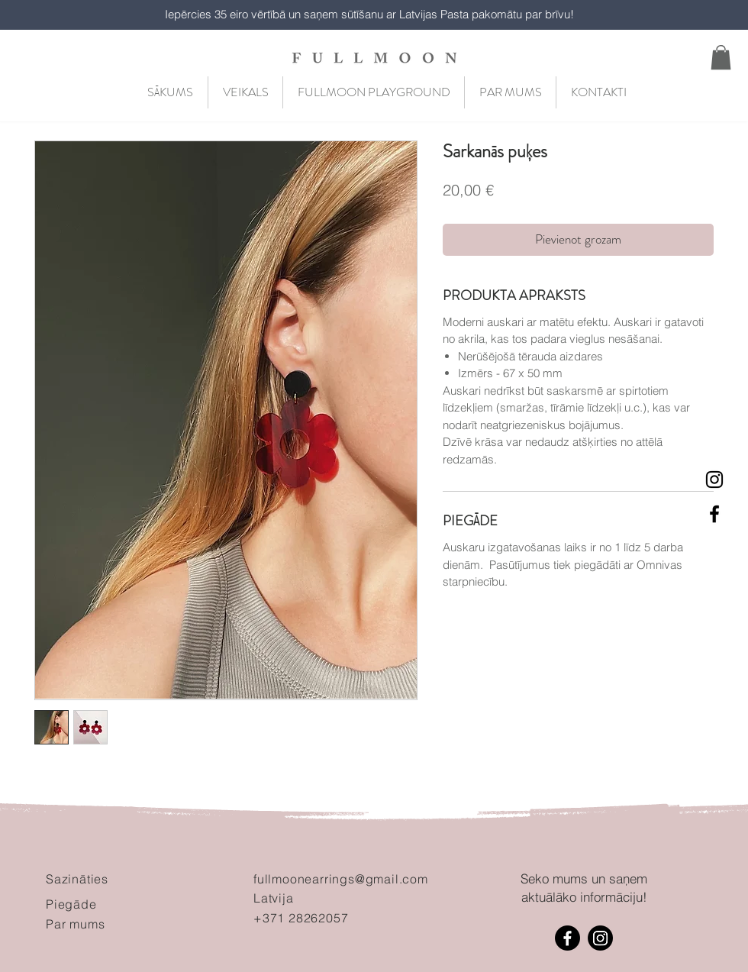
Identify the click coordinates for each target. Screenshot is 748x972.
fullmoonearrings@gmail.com (340, 878)
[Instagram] (600, 938)
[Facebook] (567, 938)
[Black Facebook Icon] (714, 513)
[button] (721, 57)
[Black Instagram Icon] (714, 479)
